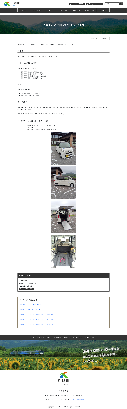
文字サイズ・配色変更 (77, 4)
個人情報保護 (57, 337)
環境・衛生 (40, 304)
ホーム (24, 10)
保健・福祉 (39, 309)
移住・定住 (76, 10)
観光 (50, 10)
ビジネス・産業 (90, 10)
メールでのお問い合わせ (27, 289)
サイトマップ (36, 337)
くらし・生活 (31, 304)
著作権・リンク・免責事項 (71, 337)
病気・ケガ (50, 324)
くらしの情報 (37, 10)
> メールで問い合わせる (79, 399)
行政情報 (103, 10)
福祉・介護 (50, 319)
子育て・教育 (64, 10)
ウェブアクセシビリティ (87, 337)
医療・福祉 (30, 309)
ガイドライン (46, 337)
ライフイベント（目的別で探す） (36, 314)
